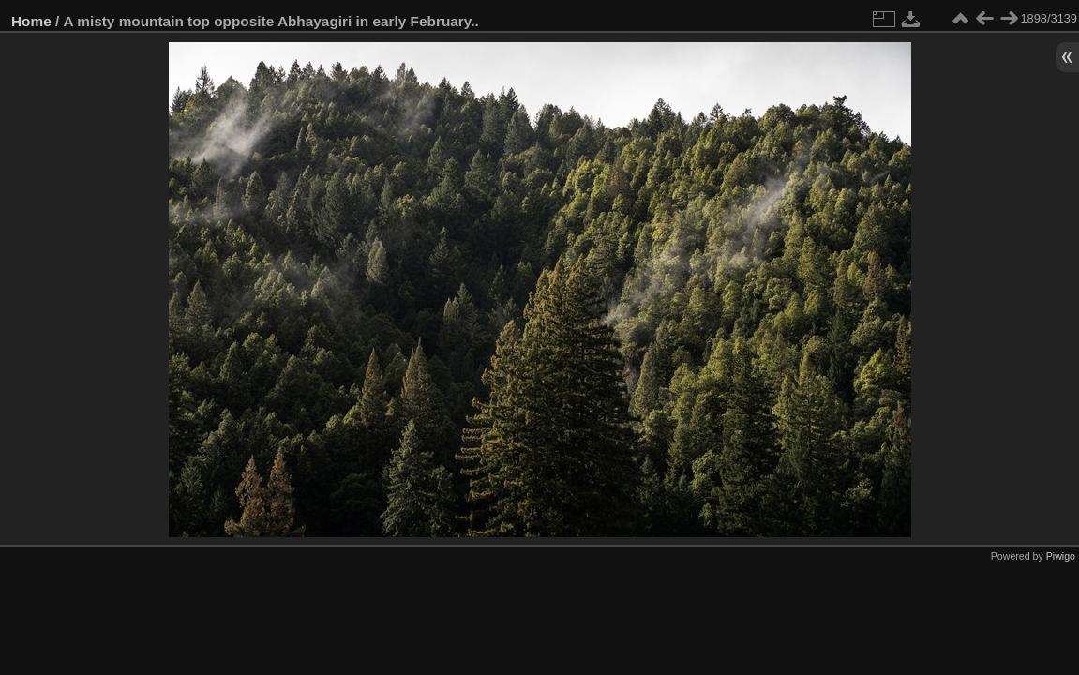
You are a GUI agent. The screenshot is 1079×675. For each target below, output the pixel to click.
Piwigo (1060, 556)
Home (31, 21)
